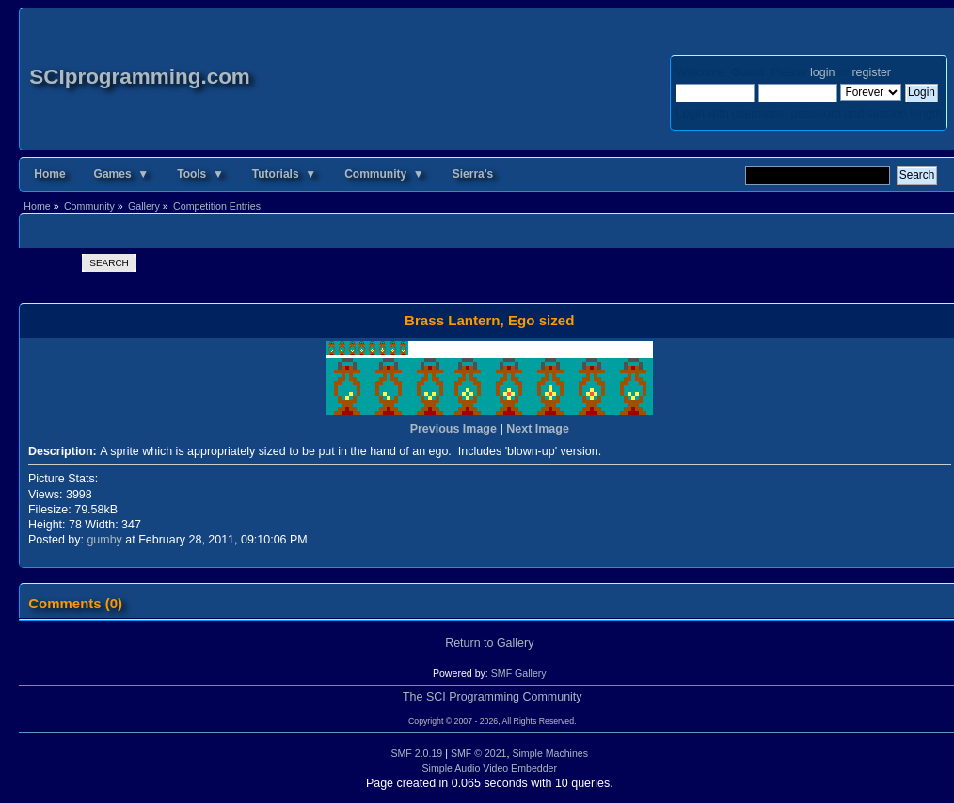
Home (49, 174)
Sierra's (473, 174)
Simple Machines (550, 753)
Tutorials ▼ (284, 174)
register (870, 72)
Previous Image (453, 428)
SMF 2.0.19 (416, 753)
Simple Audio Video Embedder (490, 768)
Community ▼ (384, 174)
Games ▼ (122, 174)
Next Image (537, 428)
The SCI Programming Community (492, 696)
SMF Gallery (519, 673)
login (822, 72)
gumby (104, 539)
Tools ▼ (200, 174)
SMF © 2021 (479, 753)
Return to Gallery (489, 643)
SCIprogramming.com (139, 76)
